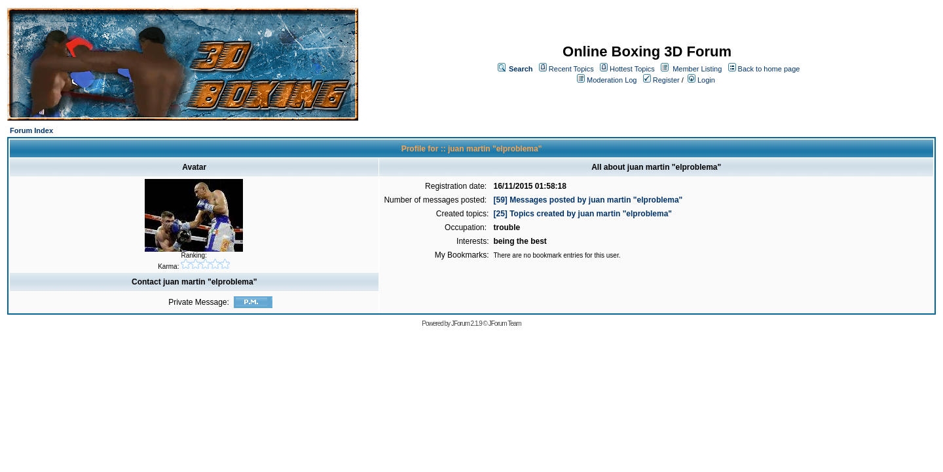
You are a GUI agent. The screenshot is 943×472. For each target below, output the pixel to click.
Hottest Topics (632, 69)
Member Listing (697, 69)
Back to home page (769, 69)
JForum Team (505, 323)
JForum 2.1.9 (466, 323)
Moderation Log (612, 80)
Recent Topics (571, 69)
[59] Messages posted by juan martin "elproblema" (587, 200)
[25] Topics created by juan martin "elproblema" (582, 213)
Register (661, 80)
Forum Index (31, 130)
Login (701, 80)
